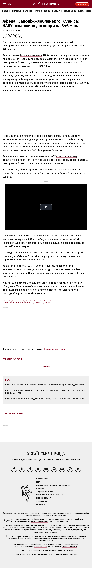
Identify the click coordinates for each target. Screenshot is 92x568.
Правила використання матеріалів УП (53, 485)
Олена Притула (40, 546)
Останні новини (14, 413)
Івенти (47, 11)
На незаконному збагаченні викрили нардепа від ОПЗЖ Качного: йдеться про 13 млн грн (45, 391)
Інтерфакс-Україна (31, 55)
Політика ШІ (41, 488)
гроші (47, 302)
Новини (6, 11)
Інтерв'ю (38, 11)
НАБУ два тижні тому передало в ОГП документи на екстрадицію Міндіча (44, 398)
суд (28, 302)
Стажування (41, 501)
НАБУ (7, 302)
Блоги (81, 11)
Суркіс (37, 302)
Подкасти (57, 11)
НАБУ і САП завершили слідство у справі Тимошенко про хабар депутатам (45, 384)
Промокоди (41, 504)
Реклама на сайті (43, 479)
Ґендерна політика (44, 492)
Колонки (27, 11)
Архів (88, 11)
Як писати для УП (43, 498)
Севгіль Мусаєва (71, 544)
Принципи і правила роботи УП (50, 495)
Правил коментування (55, 349)
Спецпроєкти (70, 11)
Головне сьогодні (12, 359)
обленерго (18, 302)
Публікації (16, 11)
